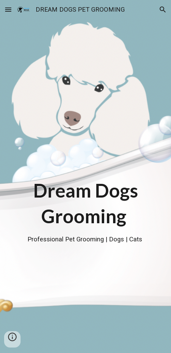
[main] (85, 176)
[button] (8, 9)
